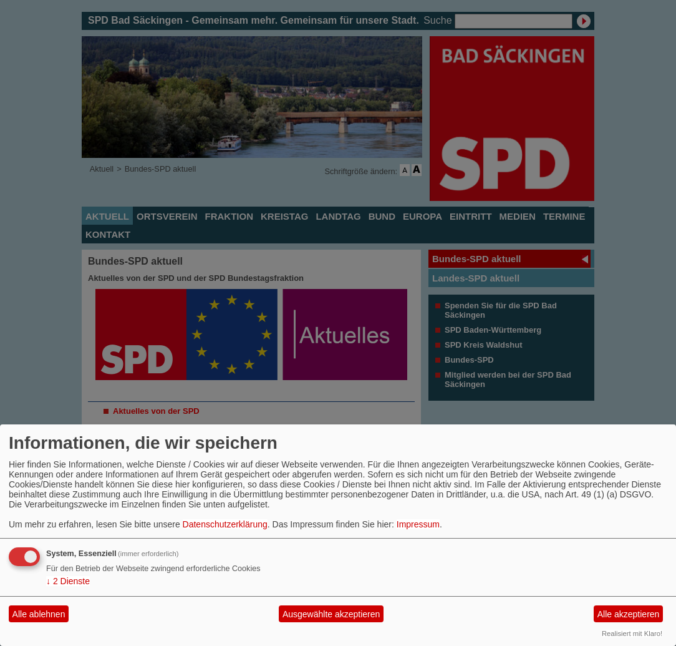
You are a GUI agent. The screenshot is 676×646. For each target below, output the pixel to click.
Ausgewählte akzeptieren (331, 614)
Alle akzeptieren (628, 614)
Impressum (418, 524)
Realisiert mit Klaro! (632, 633)
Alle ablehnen (38, 614)
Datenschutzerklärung (225, 524)
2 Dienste (68, 581)
